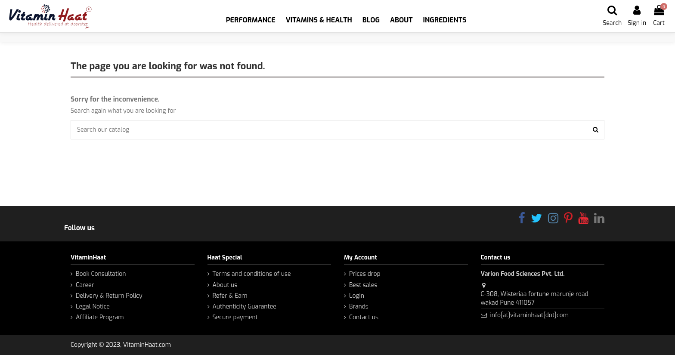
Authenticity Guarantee (244, 307)
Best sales (363, 285)
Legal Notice (93, 307)
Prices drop (365, 274)
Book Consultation (101, 274)
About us (225, 285)
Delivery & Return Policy (109, 296)
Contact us (363, 317)
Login (356, 296)
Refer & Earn (230, 296)
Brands (358, 307)
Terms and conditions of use (252, 274)
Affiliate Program (100, 317)
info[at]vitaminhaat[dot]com (529, 315)
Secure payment (235, 317)
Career (85, 285)
